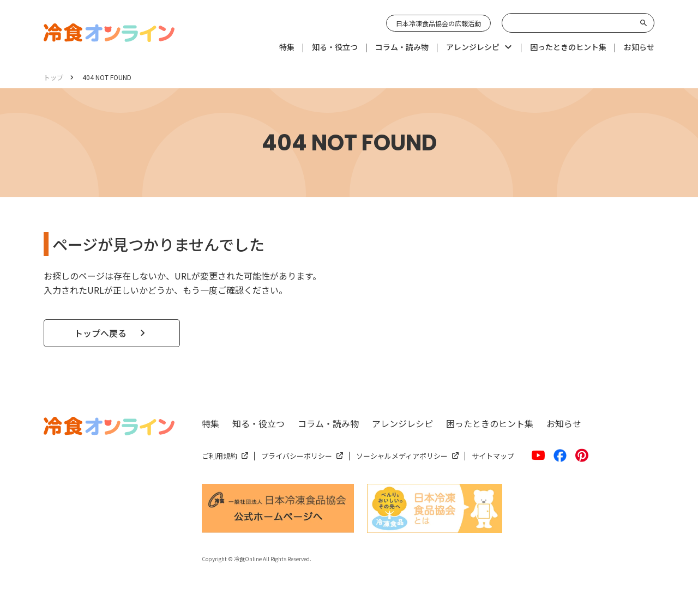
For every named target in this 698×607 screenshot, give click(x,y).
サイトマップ (493, 456)
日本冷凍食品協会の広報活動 (438, 23)
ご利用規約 (219, 456)
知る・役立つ (258, 423)
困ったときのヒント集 (489, 423)
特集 (210, 423)
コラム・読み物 (328, 423)
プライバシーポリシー (296, 456)
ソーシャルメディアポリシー (402, 456)
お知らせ (563, 423)
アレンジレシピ (402, 423)
